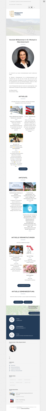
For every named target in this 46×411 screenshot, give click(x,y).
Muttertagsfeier (29, 275)
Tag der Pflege (30, 256)
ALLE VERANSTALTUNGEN (24, 285)
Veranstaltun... (13, 379)
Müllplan (12, 382)
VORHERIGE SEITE (18, 302)
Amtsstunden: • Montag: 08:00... (16, 4)
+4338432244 (13, 1)
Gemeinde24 (19, 407)
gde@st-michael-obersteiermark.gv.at (24, 1)
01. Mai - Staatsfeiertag (30, 116)
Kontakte (20, 379)
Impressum (13, 365)
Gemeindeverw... (27, 379)
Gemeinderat (12, 385)
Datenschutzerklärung (15, 367)
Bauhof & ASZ (27, 382)
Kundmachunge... (19, 382)
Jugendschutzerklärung (15, 368)
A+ (29, 7)
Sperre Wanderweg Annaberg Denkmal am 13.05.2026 (24, 394)
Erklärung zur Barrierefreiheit (16, 370)
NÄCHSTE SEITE (28, 302)
